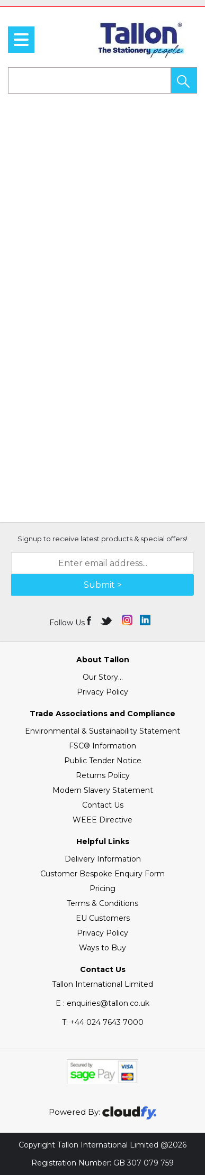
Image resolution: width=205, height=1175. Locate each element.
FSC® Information (102, 746)
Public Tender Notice (102, 760)
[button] (184, 80)
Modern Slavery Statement (102, 790)
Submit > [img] (103, 585)
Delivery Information (103, 859)
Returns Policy (103, 775)
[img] (90, 620)
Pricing (102, 888)
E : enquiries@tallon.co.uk (102, 1003)
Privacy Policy (102, 692)
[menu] (21, 39)
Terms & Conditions (102, 903)
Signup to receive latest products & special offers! (102, 538)
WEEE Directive (102, 820)
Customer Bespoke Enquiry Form (102, 873)
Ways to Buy (102, 947)
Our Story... (103, 677)
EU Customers (103, 918)
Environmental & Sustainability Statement (102, 731)
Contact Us (102, 805)
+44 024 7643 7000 (103, 1022)
